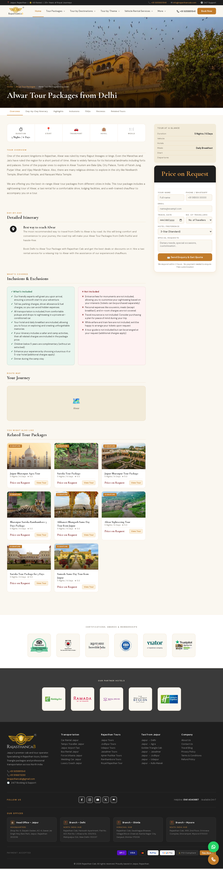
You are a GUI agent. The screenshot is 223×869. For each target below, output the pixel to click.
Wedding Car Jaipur (71, 759)
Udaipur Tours (108, 748)
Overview (15, 111)
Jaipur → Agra (148, 744)
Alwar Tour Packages (25, 86)
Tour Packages (55, 11)
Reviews (105, 111)
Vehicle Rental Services (139, 11)
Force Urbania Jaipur (71, 756)
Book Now (206, 11)
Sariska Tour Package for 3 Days (27, 574)
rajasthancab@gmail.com (21, 779)
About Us (186, 740)
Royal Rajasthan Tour (111, 763)
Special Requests (168, 238)
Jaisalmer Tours (109, 752)
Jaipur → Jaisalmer (151, 752)
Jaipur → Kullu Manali (152, 763)
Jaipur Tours (107, 740)
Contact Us (187, 744)
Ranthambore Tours (111, 759)
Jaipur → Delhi (148, 740)
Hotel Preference (168, 227)
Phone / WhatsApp (197, 193)
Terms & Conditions (191, 756)
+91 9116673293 (16, 775)
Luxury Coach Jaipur (71, 763)
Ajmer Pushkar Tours (111, 756)
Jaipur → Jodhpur (150, 756)
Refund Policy (188, 759)
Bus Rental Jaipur (70, 752)
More (162, 11)
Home (38, 11)
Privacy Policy (188, 752)
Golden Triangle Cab (151, 748)
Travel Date (165, 215)
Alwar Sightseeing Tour (117, 522)
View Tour (41, 483)
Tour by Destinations (83, 11)
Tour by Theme (110, 11)
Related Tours (124, 111)
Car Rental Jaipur (70, 740)
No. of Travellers (196, 215)
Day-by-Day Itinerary (37, 111)
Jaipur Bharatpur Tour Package (121, 473)
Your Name (164, 193)
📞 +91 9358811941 (186, 11)
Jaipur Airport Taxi (70, 748)
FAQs (92, 111)
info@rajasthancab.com (184, 2)
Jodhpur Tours (108, 744)
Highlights (60, 111)
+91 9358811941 (159, 2)
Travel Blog (187, 748)
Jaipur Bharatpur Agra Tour (25, 473)
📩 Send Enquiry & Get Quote (185, 257)
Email (161, 204)
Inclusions (77, 111)
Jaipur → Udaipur (150, 759)
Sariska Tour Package (68, 473)
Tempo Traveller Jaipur (72, 744)
